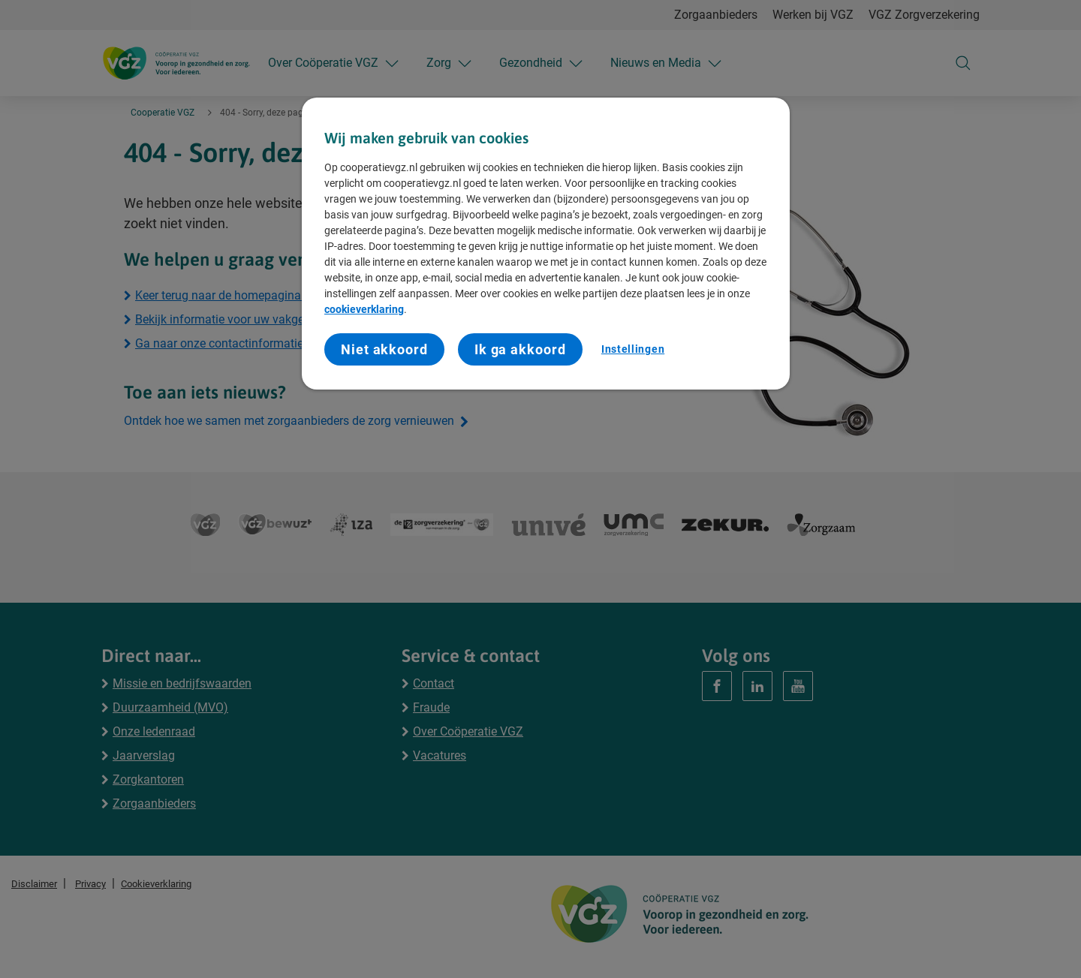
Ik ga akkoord (520, 349)
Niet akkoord (384, 349)
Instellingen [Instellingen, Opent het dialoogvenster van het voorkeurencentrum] (632, 349)
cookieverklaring (364, 309)
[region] (546, 244)
